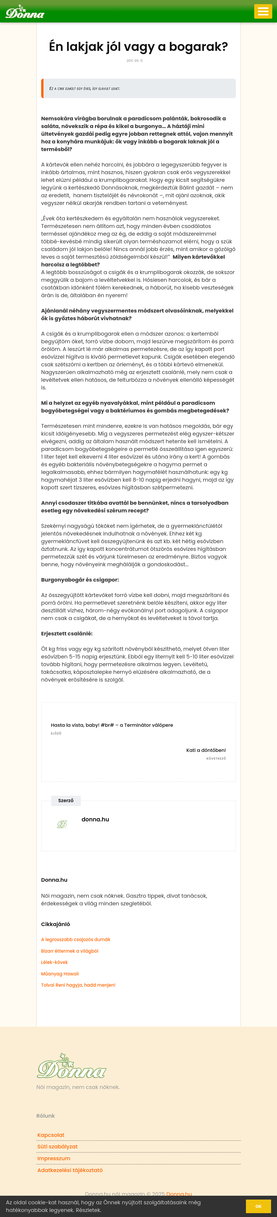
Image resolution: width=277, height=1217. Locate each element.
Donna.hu (179, 1194)
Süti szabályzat (57, 1146)
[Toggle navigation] (263, 11)
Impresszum (53, 1158)
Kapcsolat (50, 1135)
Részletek (88, 1210)
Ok (258, 1206)
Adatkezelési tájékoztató (70, 1170)
